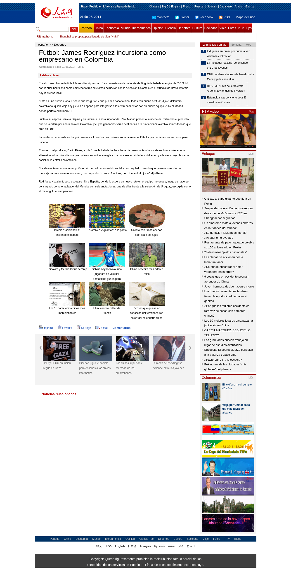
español (43, 44)
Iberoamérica (141, 28)
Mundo (125, 28)
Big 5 (165, 6)
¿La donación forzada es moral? (225, 232)
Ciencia (170, 28)
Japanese (226, 6)
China (99, 28)
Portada (86, 28)
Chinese (154, 6)
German (250, 6)
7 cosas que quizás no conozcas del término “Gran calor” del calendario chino (146, 313)
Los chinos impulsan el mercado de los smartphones (129, 368)
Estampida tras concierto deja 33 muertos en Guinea (227, 100)
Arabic (238, 6)
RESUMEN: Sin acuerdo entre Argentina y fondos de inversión (226, 88)
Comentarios (121, 327)
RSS (224, 17)
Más (251, 111)
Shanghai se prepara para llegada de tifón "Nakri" (89, 39)
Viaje (222, 28)
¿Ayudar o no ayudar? (218, 237)
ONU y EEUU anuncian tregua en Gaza (57, 366)
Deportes (184, 28)
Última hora (44, 36)
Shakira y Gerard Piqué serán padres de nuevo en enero (83, 269)
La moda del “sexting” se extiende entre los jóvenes (168, 366)
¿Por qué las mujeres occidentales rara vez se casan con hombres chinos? (226, 310)
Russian (199, 6)
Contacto (161, 17)
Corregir (84, 327)
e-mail (101, 327)
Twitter (182, 17)
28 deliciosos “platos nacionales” (225, 252)
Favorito (65, 327)
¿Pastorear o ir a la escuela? (223, 359)
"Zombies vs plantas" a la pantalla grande (114, 230)
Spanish (212, 6)
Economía (112, 28)
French (187, 6)
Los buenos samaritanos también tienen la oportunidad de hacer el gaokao (226, 296)
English (175, 6)
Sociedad (211, 28)
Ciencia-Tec (146, 538)
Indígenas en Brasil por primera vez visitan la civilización (228, 54)
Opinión (158, 28)
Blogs (237, 538)
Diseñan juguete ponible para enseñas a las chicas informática (95, 368)
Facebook (204, 17)
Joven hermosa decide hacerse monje (229, 286)
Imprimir (46, 327)
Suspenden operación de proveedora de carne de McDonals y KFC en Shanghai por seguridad (228, 213)
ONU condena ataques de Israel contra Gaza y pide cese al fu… (230, 77)
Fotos (232, 28)
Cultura (197, 28)
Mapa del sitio (245, 17)
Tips (249, 28)
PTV (241, 28)
